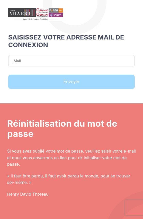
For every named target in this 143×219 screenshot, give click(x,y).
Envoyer (72, 81)
